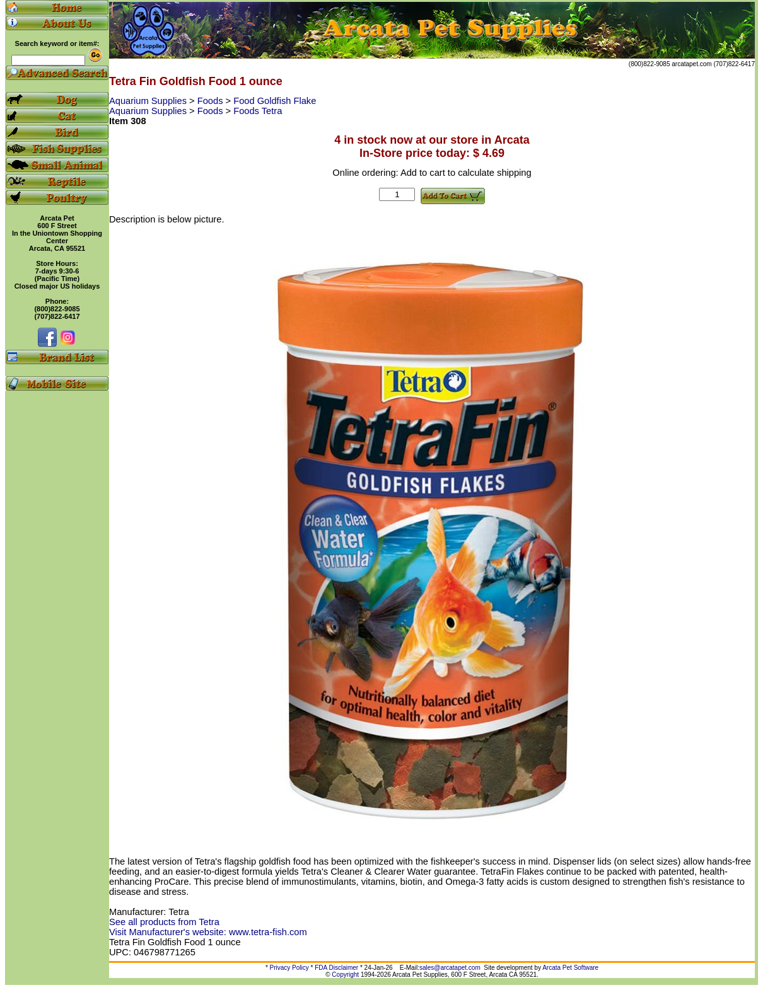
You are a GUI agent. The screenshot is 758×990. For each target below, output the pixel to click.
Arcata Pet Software (570, 967)
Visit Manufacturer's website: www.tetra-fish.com (208, 932)
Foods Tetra (257, 111)
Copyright (345, 974)
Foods (211, 101)
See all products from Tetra (164, 922)
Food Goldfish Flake (274, 101)
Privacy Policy (289, 967)
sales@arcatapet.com (450, 967)
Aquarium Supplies (149, 101)
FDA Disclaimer (336, 967)
